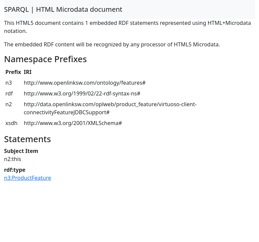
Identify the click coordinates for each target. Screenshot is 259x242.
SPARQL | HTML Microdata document (63, 9)
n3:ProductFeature (27, 178)
